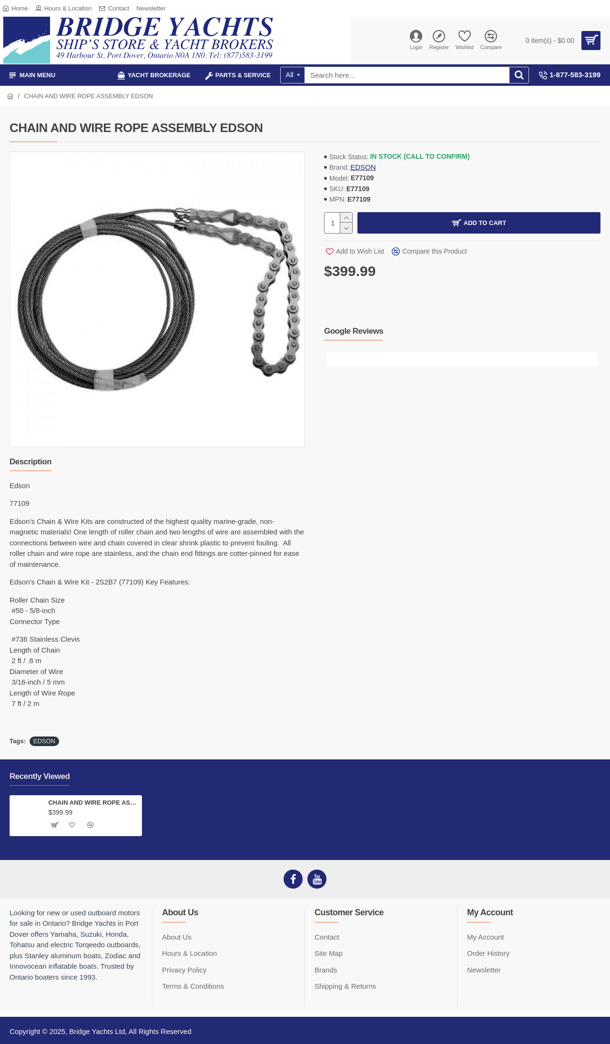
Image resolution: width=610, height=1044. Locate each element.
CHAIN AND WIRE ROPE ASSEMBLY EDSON (93, 802)
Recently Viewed (40, 776)
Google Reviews (353, 331)
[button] (333, 359)
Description (30, 461)
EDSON (363, 167)
